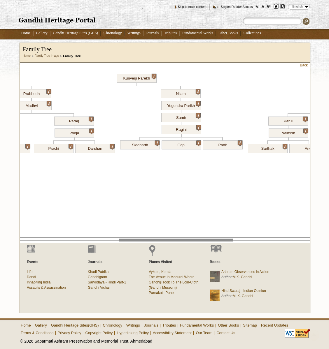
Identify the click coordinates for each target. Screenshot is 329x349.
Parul (296, 120)
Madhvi (38, 104)
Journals (152, 33)
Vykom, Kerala (160, 272)
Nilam (188, 92)
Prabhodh (37, 92)
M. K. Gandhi (243, 296)
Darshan (101, 147)
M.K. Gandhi (242, 277)
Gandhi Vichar (99, 287)
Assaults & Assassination (46, 287)
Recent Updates (274, 325)
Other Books (228, 33)
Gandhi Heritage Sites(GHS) (75, 325)
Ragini (188, 128)
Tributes (170, 33)
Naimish (294, 132)
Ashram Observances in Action (245, 272)
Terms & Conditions (37, 333)
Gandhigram (97, 277)
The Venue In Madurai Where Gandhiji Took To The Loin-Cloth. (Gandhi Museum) (174, 282)
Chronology (113, 33)
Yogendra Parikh (184, 104)
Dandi (31, 277)
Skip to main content (192, 6)
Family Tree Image (47, 55)
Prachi (60, 147)
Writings (134, 33)
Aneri (317, 147)
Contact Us (225, 333)
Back (304, 65)
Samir (188, 116)
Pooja (81, 132)
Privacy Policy (69, 333)
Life (29, 272)
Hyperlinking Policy (133, 333)
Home (26, 33)
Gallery (42, 33)
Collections (252, 33)
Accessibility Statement (172, 333)
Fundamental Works (197, 33)
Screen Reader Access (236, 6)
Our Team (204, 333)
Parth (230, 144)
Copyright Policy (99, 333)
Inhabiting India (38, 282)
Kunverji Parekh (139, 77)
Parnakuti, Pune (161, 293)
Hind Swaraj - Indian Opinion (243, 291)
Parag (81, 120)
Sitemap (250, 325)
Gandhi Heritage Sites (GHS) (75, 33)
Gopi (189, 144)
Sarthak (274, 147)
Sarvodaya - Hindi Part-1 (107, 282)
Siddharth (146, 144)
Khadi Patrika (98, 272)
